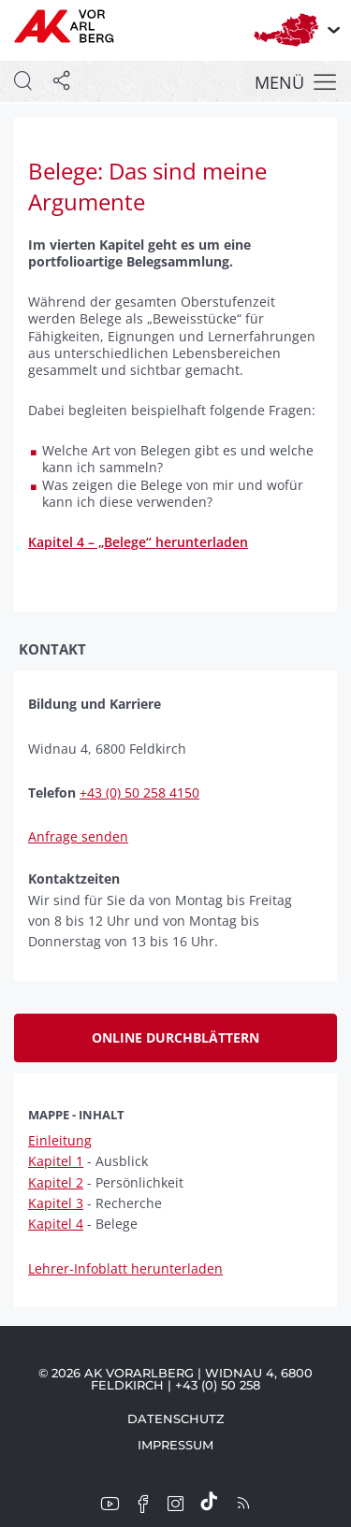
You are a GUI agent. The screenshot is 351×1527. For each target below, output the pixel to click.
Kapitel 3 (55, 1203)
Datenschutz (176, 1418)
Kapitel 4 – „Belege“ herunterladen (138, 542)
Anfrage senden (78, 836)
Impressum (175, 1444)
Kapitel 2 (55, 1182)
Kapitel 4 (55, 1223)
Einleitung (60, 1140)
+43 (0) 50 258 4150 (139, 792)
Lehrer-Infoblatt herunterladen (125, 1268)
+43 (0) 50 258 (217, 1384)
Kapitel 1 (55, 1161)
